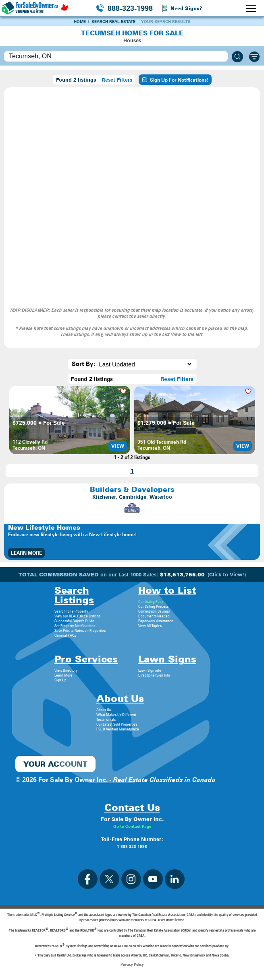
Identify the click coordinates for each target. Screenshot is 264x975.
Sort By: (84, 364)
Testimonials (106, 719)
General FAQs (65, 635)
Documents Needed (154, 615)
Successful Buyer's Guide (74, 620)
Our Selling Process (153, 606)
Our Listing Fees (150, 601)
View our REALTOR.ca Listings (77, 615)
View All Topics (150, 625)
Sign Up (60, 679)
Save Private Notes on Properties (80, 630)
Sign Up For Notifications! (175, 79)
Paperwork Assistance (155, 620)
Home (80, 21)
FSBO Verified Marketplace (117, 728)
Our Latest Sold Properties (116, 724)
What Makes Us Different (116, 714)
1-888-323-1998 (132, 846)
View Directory (66, 670)
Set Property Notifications (74, 625)
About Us (103, 709)
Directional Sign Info (154, 675)
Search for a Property (71, 611)
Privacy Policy (132, 964)
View (117, 446)
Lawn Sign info (149, 670)
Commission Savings (154, 611)
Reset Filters (117, 79)
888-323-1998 (130, 8)
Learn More (26, 553)
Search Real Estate (113, 21)
